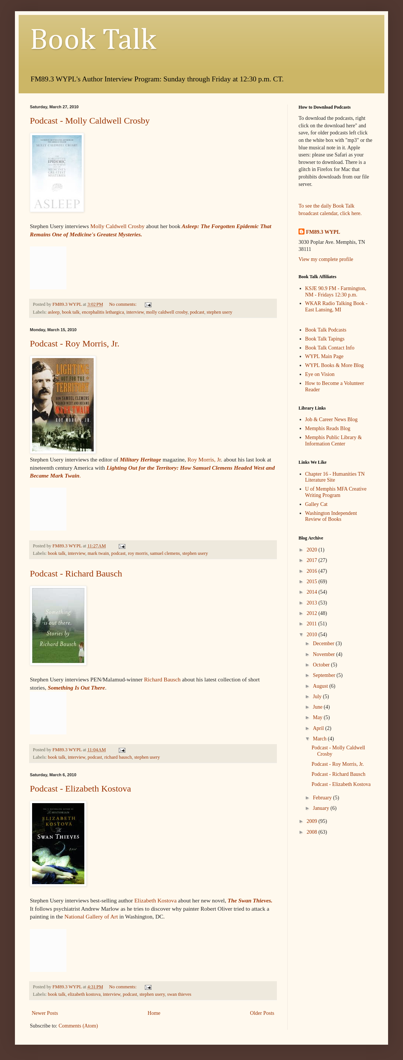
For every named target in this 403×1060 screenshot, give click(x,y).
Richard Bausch (162, 679)
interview (135, 312)
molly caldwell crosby (167, 312)
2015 (313, 581)
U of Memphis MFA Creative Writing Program (336, 492)
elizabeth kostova (84, 994)
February (323, 798)
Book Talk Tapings (325, 339)
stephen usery (219, 312)
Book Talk (93, 41)
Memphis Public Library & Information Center (333, 441)
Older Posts (262, 1013)
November (324, 654)
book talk (70, 312)
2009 (313, 821)
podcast (197, 312)
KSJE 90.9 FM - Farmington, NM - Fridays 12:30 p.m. (335, 292)
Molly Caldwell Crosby (117, 226)
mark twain (98, 553)
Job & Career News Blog (331, 419)
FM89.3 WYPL (323, 232)
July (318, 696)
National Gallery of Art (91, 916)
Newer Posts (45, 1013)
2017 (313, 560)
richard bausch (118, 757)
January (321, 808)
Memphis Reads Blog (327, 428)
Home (154, 1013)
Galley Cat (316, 504)
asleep (53, 312)
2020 (313, 550)
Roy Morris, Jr (204, 459)
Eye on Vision (320, 374)
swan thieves (179, 994)
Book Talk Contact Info (329, 348)
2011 (312, 624)
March (320, 739)
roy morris (138, 553)
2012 (313, 613)
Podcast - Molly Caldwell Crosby (90, 120)
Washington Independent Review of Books (331, 516)
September (324, 675)
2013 (313, 603)
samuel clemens (165, 553)
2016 (313, 571)
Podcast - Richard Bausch (76, 573)
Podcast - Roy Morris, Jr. (74, 343)
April (319, 728)
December (324, 643)
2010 (313, 634)
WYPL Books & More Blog (334, 365)
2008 (313, 832)
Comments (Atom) (78, 1026)
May (318, 717)
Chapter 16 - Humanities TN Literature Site (335, 477)
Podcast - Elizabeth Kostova (80, 788)
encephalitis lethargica (103, 312)
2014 (313, 592)
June (318, 707)
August (321, 686)
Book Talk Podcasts (326, 330)
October (322, 665)
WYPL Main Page (324, 356)
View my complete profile (326, 259)
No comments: (123, 304)
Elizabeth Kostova (155, 900)
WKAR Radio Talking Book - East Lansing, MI (336, 307)
